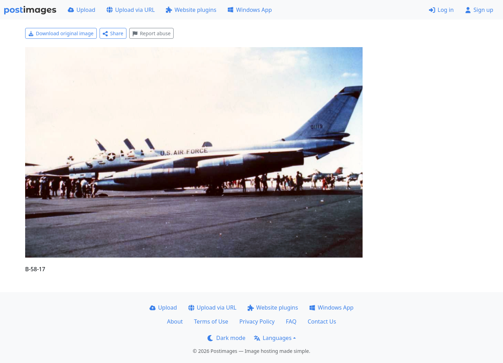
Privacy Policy (257, 321)
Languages (272, 338)
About (175, 321)
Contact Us (322, 321)
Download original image (61, 33)
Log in (441, 10)
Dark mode (226, 338)
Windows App (249, 10)
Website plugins (191, 10)
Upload (81, 10)
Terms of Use (211, 321)
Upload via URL (131, 10)
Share (113, 33)
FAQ (291, 321)
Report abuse (151, 33)
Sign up (479, 10)
